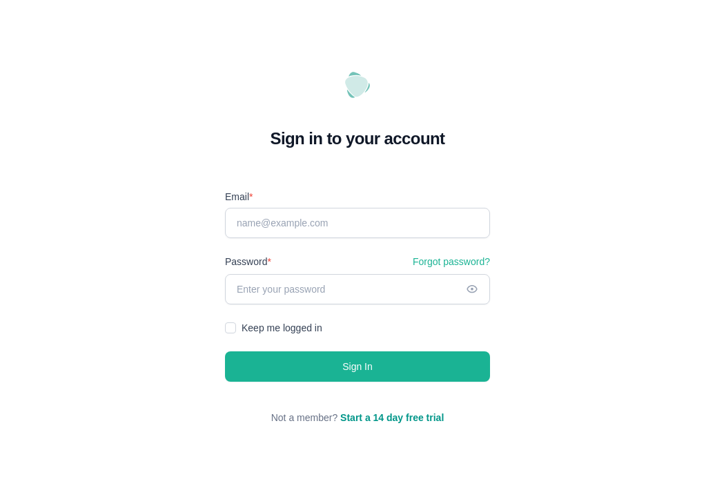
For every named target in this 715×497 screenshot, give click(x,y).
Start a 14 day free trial (392, 417)
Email (239, 196)
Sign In (357, 366)
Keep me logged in (282, 327)
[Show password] (472, 289)
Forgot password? (451, 261)
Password (248, 261)
